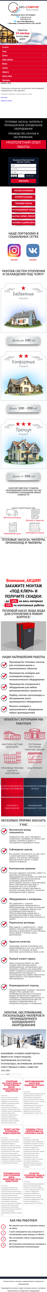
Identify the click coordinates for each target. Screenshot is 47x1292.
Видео (4, 63)
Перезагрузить (30, 175)
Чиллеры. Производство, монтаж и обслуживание (12, 787)
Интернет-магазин (23, 197)
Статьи (5, 68)
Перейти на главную (6, 100)
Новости (5, 72)
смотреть (14, 258)
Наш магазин (34, 768)
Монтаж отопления (23, 190)
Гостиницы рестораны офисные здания (35, 747)
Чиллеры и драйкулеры (23, 222)
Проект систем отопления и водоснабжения (11, 1131)
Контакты (6, 80)
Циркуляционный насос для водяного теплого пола (34, 1084)
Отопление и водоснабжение (12, 806)
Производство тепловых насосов (35, 787)
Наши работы (7, 59)
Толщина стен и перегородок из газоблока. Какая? (34, 1131)
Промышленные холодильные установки (35, 806)
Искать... (3, 1074)
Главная (5, 47)
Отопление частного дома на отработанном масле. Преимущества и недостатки (11, 1086)
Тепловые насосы (23, 203)
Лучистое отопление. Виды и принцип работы (34, 1175)
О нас (4, 51)
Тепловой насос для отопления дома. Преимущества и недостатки (12, 1177)
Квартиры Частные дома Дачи (12, 745)
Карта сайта (7, 76)
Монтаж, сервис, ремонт (23, 216)
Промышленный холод (23, 210)
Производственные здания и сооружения (12, 771)
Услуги (4, 55)
